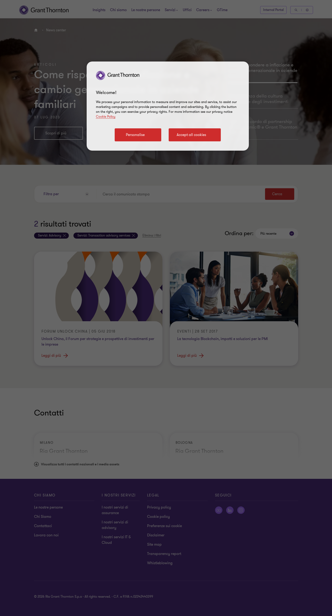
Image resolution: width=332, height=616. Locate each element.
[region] (168, 106)
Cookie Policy (105, 116)
